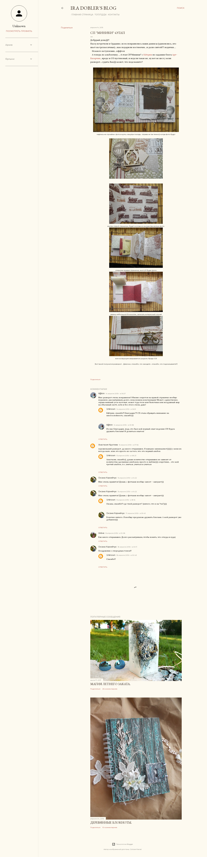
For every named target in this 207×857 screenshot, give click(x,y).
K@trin (101, 393)
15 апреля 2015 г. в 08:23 (126, 456)
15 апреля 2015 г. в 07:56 (128, 445)
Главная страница (81, 14)
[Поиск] (180, 8)
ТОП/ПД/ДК (100, 14)
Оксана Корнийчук (107, 478)
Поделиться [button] (66, 27)
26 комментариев (109, 689)
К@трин (147, 54)
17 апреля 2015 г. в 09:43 (136, 513)
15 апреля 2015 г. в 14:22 (127, 478)
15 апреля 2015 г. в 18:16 (125, 500)
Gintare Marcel (135, 849)
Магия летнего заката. (110, 684)
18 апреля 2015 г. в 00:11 (127, 547)
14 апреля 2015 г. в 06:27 (116, 394)
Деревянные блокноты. (111, 822)
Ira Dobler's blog (93, 8)
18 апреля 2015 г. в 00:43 (126, 555)
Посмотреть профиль (19, 31)
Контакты (113, 14)
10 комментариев (109, 827)
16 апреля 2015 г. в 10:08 (115, 533)
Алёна (101, 533)
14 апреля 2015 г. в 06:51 (126, 409)
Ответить (102, 439)
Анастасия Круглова (108, 445)
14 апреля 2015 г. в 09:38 (124, 425)
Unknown (110, 409)
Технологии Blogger (122, 844)
